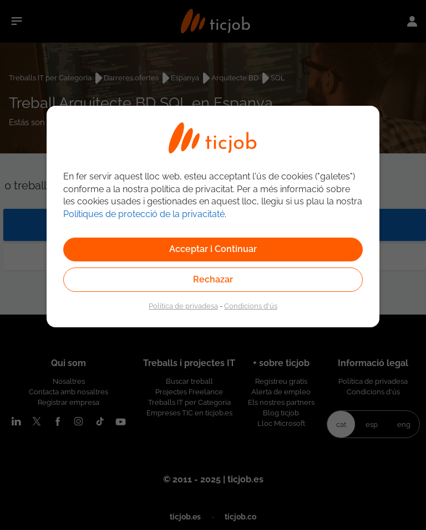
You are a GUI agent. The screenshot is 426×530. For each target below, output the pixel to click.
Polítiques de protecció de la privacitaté (144, 214)
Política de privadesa (183, 305)
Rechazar (213, 279)
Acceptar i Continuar (213, 249)
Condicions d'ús (250, 305)
